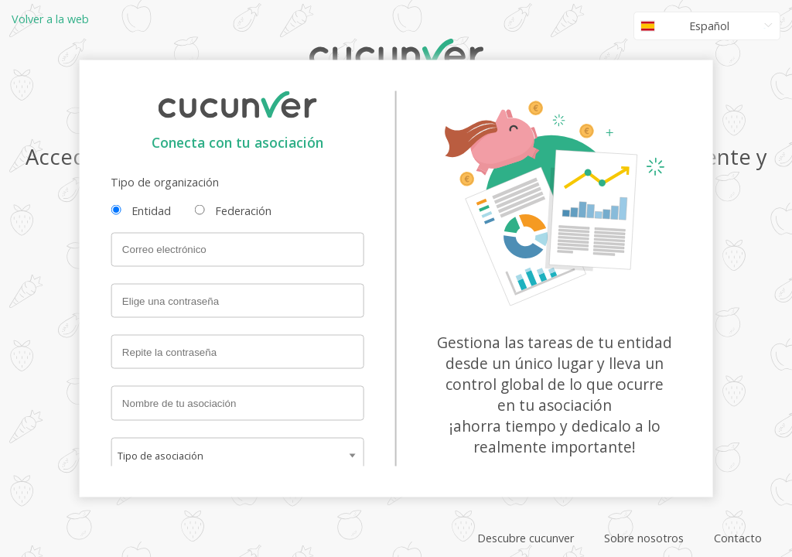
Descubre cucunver (525, 538)
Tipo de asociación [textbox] (160, 455)
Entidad (151, 210)
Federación (243, 210)
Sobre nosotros (644, 538)
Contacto (738, 538)
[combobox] (237, 455)
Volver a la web (50, 19)
